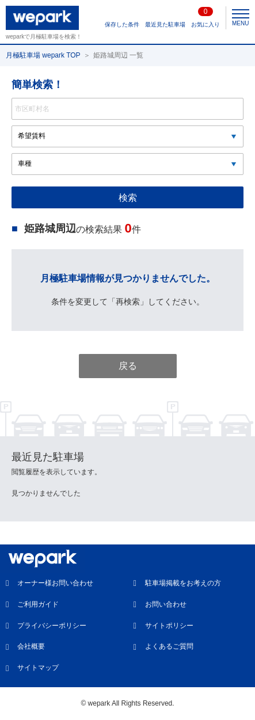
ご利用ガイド (38, 604)
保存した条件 (122, 24)
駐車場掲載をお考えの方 (183, 583)
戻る (128, 366)
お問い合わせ (166, 604)
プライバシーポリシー (51, 626)
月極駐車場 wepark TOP (43, 55)
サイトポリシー (169, 626)
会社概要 (31, 646)
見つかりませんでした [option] (46, 493)
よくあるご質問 (169, 646)
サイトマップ (38, 668)
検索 (128, 198)
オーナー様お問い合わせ (55, 583)
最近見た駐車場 (165, 24)
